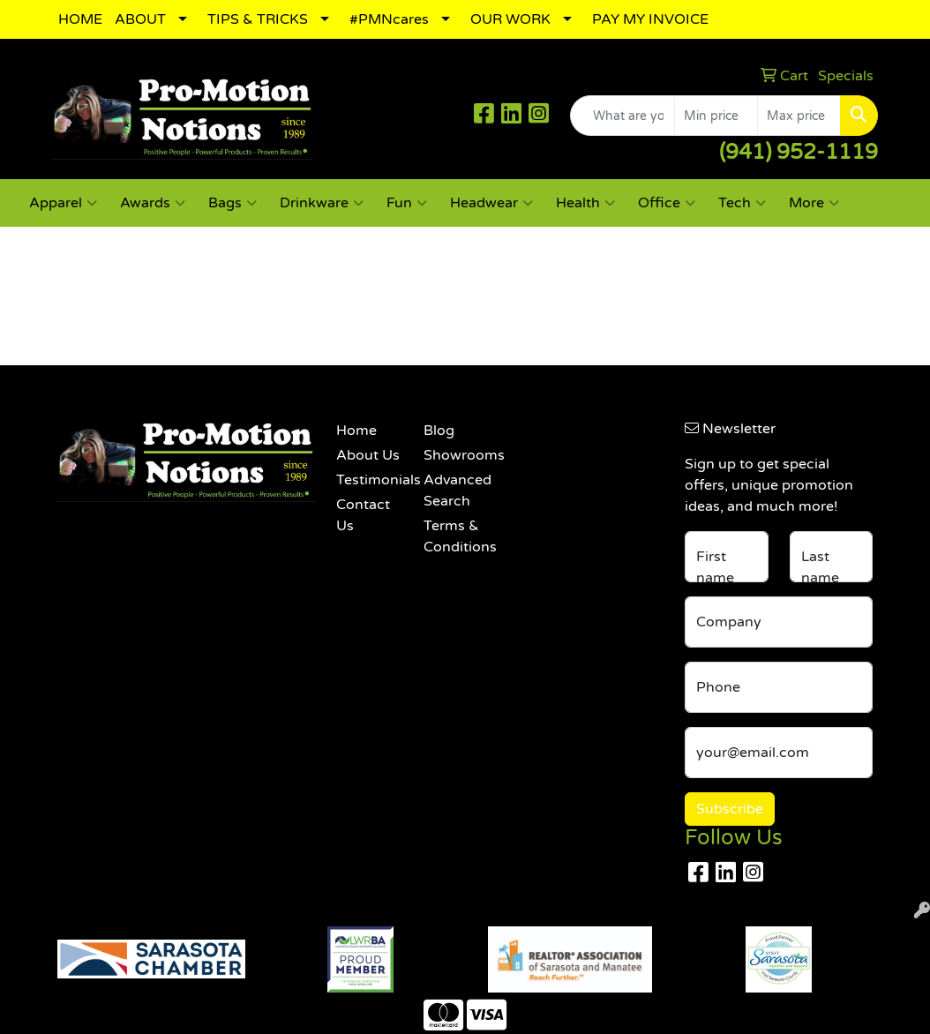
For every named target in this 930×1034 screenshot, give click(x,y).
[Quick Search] (622, 115)
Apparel (63, 203)
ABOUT (140, 19)
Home (356, 430)
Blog (439, 430)
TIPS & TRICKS (257, 19)
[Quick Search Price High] (799, 115)
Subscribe (729, 809)
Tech (742, 203)
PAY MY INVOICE (650, 19)
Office (666, 203)
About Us (368, 455)
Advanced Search (457, 490)
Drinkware (322, 203)
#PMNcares (389, 19)
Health (585, 203)
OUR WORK (510, 19)
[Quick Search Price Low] (716, 115)
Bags (232, 203)
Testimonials (369, 480)
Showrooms (457, 455)
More (814, 203)
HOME (80, 19)
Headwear (491, 203)
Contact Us (363, 515)
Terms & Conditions (457, 536)
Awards (152, 203)
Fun (406, 203)
